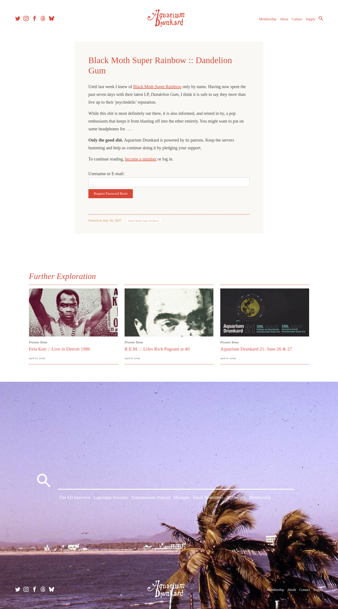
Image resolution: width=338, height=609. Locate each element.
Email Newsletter (208, 497)
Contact (297, 19)
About (284, 19)
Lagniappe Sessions (111, 497)
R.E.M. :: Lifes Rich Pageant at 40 (157, 349)
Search (321, 18)
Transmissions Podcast (150, 497)
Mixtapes (182, 497)
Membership (267, 19)
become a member (141, 159)
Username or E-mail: (106, 173)
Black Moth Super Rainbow (157, 86)
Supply (310, 19)
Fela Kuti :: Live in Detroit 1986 (59, 349)
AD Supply (236, 497)
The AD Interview (75, 497)
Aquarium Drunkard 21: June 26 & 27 (256, 349)
